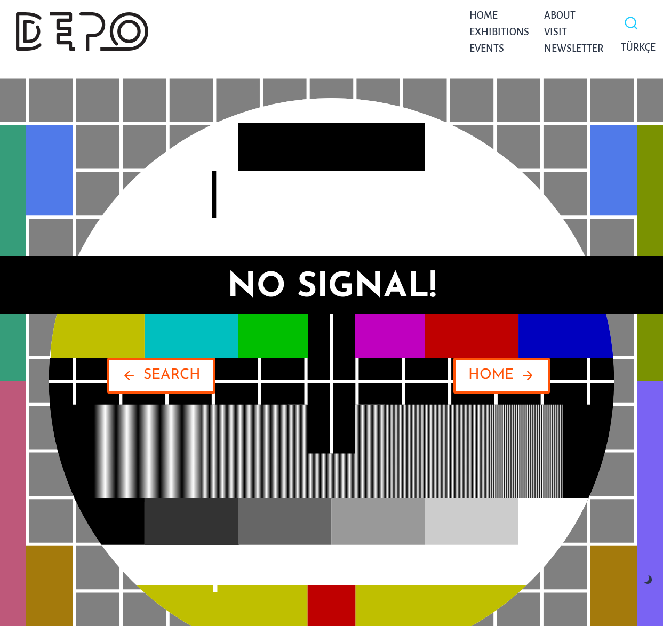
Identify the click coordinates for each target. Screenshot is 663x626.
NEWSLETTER (573, 48)
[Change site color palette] (648, 580)
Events (486, 48)
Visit (555, 32)
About (560, 15)
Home (483, 15)
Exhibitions (499, 32)
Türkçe (635, 47)
